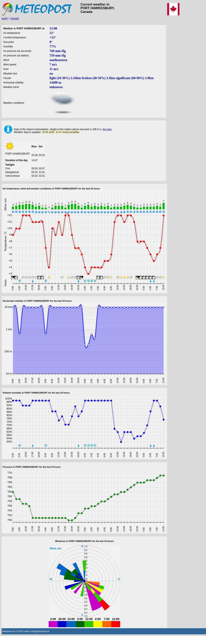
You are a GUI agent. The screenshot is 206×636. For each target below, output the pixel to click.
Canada (14, 18)
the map (107, 129)
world (5, 18)
